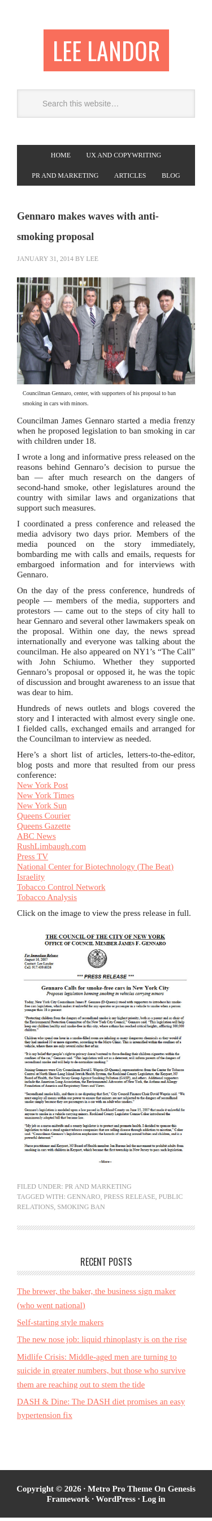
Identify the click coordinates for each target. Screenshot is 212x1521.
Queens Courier (44, 819)
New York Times (45, 798)
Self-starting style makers (60, 1325)
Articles (130, 179)
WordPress (116, 1502)
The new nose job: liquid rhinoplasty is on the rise (102, 1342)
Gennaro (84, 1200)
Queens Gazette (44, 829)
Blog (171, 179)
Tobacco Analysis (47, 900)
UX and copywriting (124, 158)
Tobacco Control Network (61, 890)
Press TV (32, 859)
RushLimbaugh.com (51, 849)
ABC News (36, 839)
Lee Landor (106, 52)
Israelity (31, 880)
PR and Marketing (65, 179)
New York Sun (42, 808)
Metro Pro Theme (120, 1492)
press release (129, 1200)
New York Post (42, 788)
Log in (153, 1502)
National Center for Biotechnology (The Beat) (95, 870)
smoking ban (81, 1210)
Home (61, 158)
